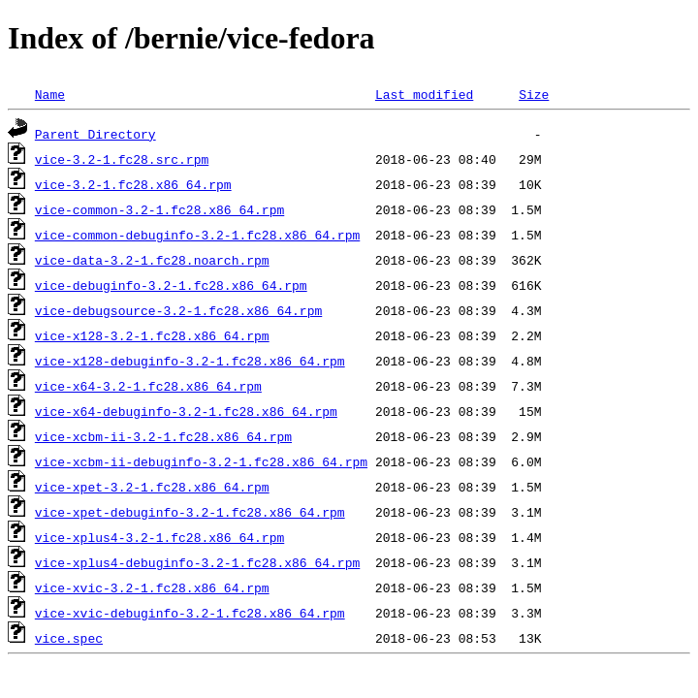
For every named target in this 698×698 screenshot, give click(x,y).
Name (50, 94)
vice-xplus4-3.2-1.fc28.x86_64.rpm (159, 537)
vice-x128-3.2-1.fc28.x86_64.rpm (152, 335)
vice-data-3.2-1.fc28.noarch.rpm (152, 260)
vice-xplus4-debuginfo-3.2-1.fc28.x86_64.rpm (197, 562)
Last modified (424, 94)
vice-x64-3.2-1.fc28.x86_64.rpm (148, 386)
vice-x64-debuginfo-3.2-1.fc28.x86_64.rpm (186, 411)
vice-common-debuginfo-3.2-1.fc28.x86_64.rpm (197, 234)
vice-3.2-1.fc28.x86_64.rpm (133, 184)
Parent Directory (95, 134)
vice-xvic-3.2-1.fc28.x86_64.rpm (152, 587)
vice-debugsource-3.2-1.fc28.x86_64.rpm (178, 310)
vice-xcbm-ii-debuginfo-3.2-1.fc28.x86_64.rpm (201, 461)
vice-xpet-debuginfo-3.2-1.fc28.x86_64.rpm (190, 512)
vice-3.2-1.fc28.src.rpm (121, 159)
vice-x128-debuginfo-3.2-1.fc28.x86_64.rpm (190, 360)
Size (534, 94)
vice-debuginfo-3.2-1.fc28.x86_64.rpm (171, 285)
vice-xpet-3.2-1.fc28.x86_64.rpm (152, 486)
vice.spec (69, 638)
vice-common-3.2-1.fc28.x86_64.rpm (159, 209)
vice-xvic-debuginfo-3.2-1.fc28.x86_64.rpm (190, 612)
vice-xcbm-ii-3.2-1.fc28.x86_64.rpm (163, 436)
